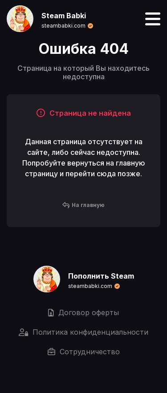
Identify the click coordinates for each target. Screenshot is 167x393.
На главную (83, 205)
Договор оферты (83, 312)
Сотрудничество (84, 351)
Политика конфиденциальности (83, 332)
